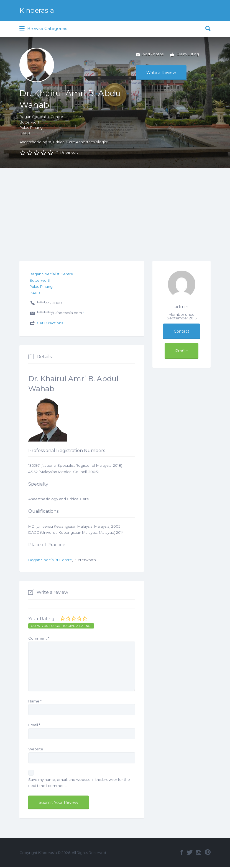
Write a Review (161, 72)
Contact (181, 331)
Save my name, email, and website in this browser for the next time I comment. (79, 782)
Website (35, 749)
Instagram (198, 852)
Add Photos (149, 54)
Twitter (189, 852)
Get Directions (50, 323)
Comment (38, 638)
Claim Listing (184, 54)
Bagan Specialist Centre (50, 560)
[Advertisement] (115, 209)
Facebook (181, 852)
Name (35, 701)
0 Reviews (66, 152)
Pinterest (208, 852)
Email (34, 725)
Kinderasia (36, 10)
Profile (181, 350)
